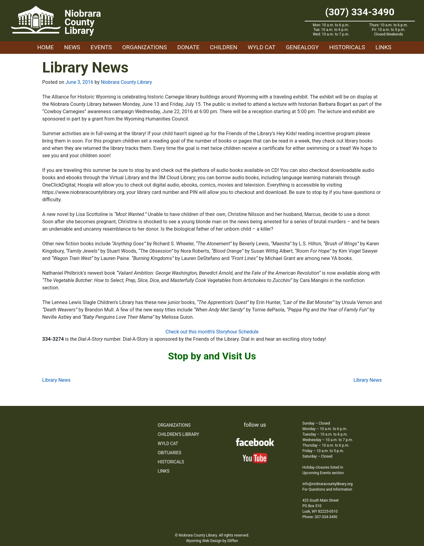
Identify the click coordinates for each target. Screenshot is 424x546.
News (72, 47)
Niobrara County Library (126, 82)
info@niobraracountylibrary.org (328, 484)
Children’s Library (178, 434)
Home (45, 47)
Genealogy (302, 47)
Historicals (347, 47)
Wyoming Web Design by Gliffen (212, 541)
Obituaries (169, 452)
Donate (188, 47)
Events (101, 47)
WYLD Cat (262, 47)
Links (383, 47)
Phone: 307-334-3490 (320, 517)
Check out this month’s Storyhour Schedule (212, 332)
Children (223, 47)
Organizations (144, 47)
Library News (56, 380)
